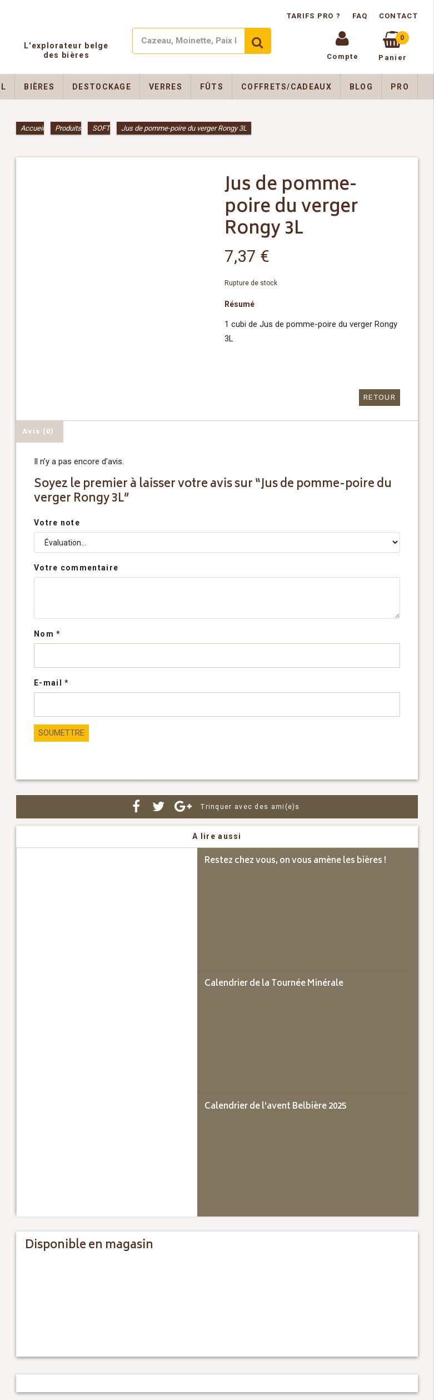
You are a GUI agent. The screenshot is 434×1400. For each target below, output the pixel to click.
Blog (361, 86)
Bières (39, 86)
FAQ (360, 16)
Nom (47, 633)
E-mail (51, 682)
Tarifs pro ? (315, 16)
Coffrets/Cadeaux (286, 86)
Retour (380, 397)
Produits (68, 128)
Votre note (57, 522)
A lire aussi (217, 835)
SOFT (101, 128)
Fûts (211, 86)
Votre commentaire (76, 567)
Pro (400, 86)
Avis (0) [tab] (38, 430)
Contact (398, 16)
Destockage (101, 86)
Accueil (32, 128)
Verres (165, 86)
